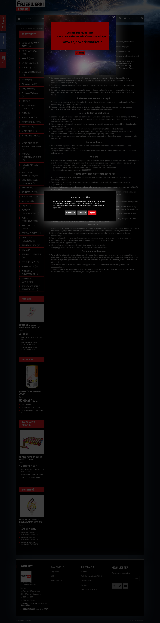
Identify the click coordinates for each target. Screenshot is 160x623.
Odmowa (82, 213)
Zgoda (92, 213)
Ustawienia (70, 213)
